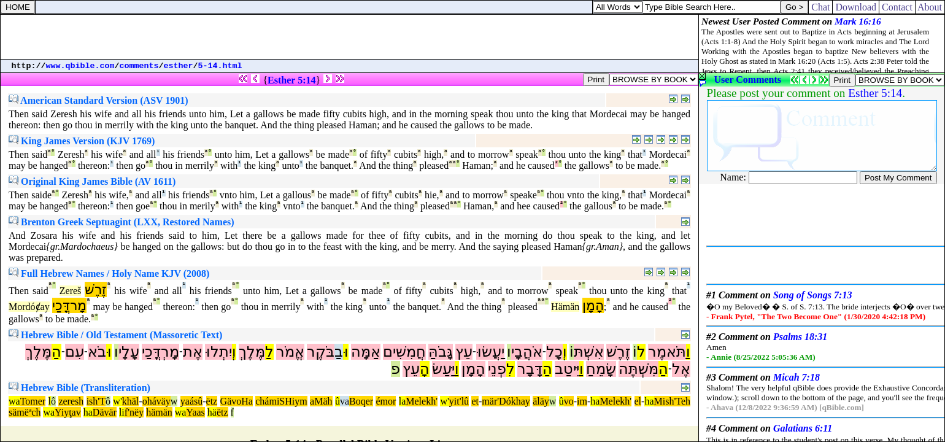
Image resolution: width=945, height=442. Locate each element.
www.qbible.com (80, 66)
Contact (897, 7)
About (930, 7)
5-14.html (220, 66)
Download (856, 7)
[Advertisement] (349, 36)
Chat (820, 7)
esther (178, 66)
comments (139, 66)
